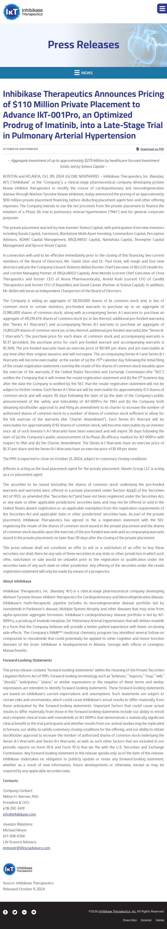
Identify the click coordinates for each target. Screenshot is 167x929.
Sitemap (160, 920)
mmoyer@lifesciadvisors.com (26, 848)
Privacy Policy (130, 920)
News (83, 72)
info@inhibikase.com (19, 814)
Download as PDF (150, 149)
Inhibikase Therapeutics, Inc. (117, 911)
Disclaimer (146, 920)
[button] (162, 8)
